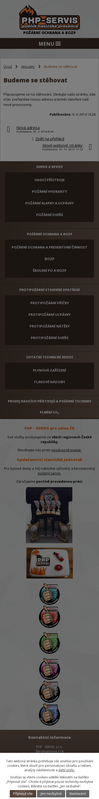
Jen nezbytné (51, 793)
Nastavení (77, 793)
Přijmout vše (23, 793)
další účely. (66, 770)
